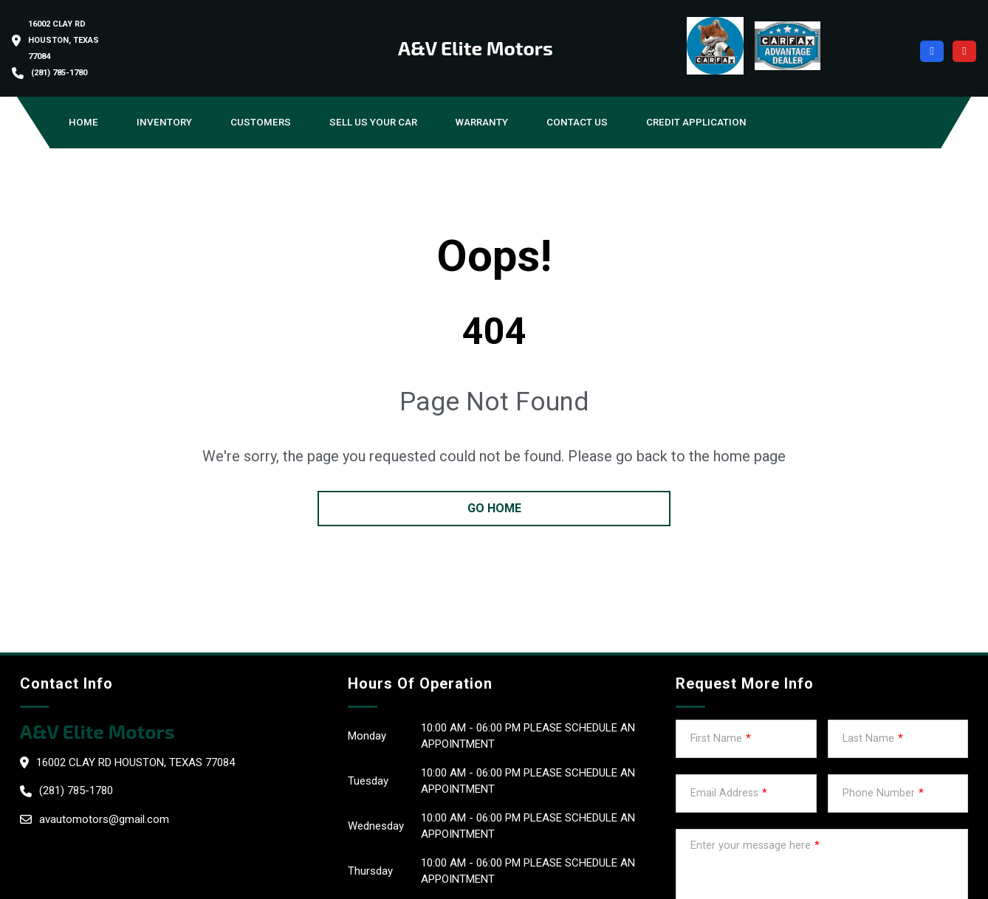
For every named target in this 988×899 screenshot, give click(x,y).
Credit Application (696, 122)
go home (494, 508)
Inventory (164, 122)
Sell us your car (373, 122)
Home (83, 122)
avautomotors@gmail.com (104, 819)
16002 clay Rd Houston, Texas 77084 (63, 40)
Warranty (482, 122)
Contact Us (577, 122)
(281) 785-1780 (59, 73)
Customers (260, 122)
